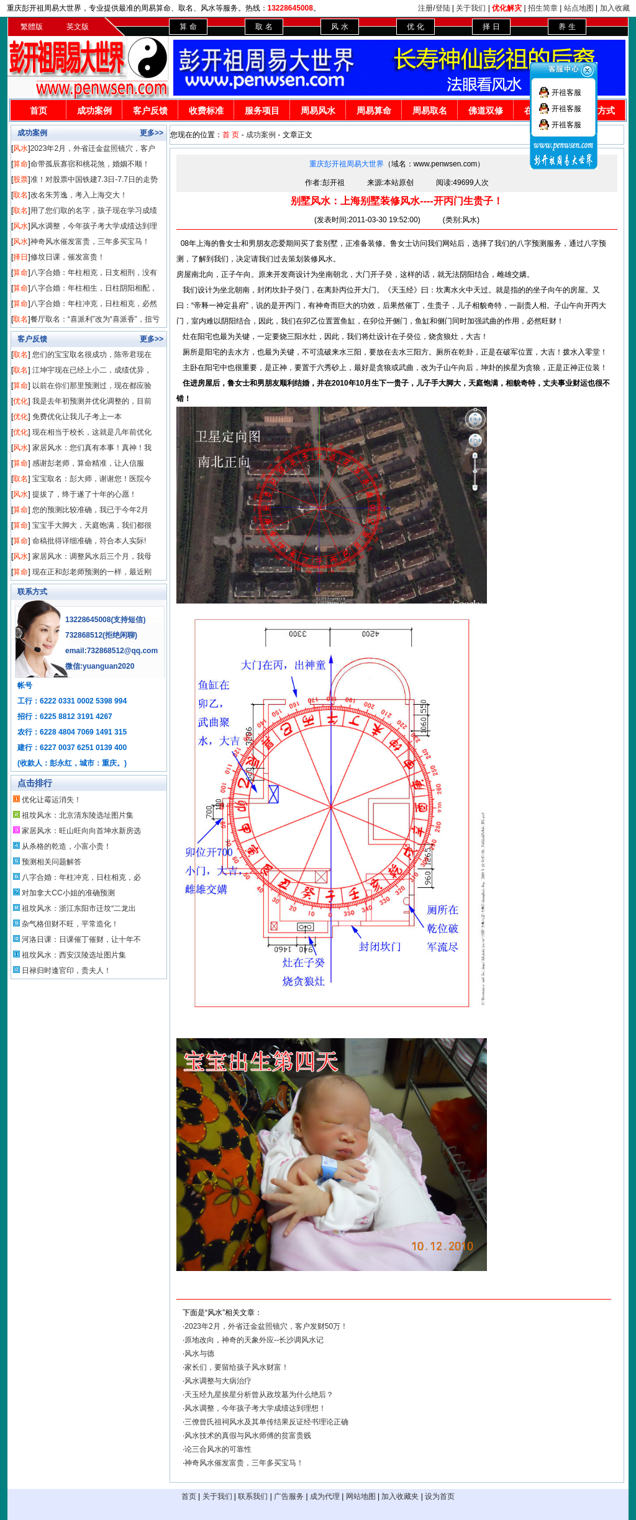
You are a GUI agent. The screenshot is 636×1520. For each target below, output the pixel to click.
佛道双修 (485, 110)
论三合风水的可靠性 (218, 1449)
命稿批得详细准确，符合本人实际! (89, 540)
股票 (20, 179)
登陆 (442, 8)
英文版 (77, 26)
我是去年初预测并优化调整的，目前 (92, 401)
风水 (20, 148)
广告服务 (289, 1496)
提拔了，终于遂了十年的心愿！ (84, 494)
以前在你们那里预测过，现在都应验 (92, 385)
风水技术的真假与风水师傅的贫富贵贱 (247, 1435)
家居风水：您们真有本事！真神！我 (92, 447)
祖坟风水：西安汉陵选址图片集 (74, 955)
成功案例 (94, 110)
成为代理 (325, 1496)
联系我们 (253, 1496)
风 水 (339, 26)
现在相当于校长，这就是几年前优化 (92, 432)
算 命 (187, 26)
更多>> (151, 133)
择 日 (491, 26)
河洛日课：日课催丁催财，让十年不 (81, 939)
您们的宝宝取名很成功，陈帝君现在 (92, 354)
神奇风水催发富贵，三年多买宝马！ (90, 241)
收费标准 (206, 110)
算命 (20, 164)
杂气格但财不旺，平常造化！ (70, 924)
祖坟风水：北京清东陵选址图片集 (78, 815)
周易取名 (429, 110)
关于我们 (471, 8)
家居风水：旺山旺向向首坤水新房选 (81, 830)
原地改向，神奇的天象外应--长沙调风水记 (254, 1340)
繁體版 (31, 26)
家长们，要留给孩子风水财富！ (236, 1367)
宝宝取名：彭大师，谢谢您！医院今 (92, 478)
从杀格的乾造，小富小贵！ (66, 846)
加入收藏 (615, 8)
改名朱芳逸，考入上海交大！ (78, 195)
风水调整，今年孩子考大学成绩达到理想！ (255, 1408)
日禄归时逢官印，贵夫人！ (66, 970)
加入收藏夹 (400, 1496)
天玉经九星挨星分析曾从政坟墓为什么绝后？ (259, 1394)
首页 (38, 110)
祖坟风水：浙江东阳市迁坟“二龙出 (79, 908)
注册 (425, 8)
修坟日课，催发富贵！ (67, 257)
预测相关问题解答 (51, 861)
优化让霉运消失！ (51, 799)
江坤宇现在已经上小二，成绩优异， (92, 370)
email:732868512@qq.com (111, 650)
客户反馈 (150, 110)
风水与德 (199, 1353)
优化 (20, 401)
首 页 (230, 134)
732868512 (83, 635)
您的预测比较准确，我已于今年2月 (90, 509)
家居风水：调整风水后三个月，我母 (92, 556)
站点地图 (579, 8)
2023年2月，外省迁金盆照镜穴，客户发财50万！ (266, 1326)
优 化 (415, 26)
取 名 (263, 26)
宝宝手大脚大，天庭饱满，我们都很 (92, 525)
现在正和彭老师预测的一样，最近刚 (92, 572)
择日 (20, 257)
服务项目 (262, 110)
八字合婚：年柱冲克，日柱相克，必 (81, 877)
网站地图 (361, 1496)
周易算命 (374, 110)
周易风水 (318, 110)
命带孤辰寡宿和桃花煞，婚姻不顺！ (90, 164)
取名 (20, 195)
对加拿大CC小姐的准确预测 (68, 893)
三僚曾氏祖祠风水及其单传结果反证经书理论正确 (266, 1422)
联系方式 (32, 591)
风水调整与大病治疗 (218, 1381)
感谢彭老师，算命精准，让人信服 (88, 463)
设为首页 (440, 1496)
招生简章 (543, 8)
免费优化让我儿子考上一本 (77, 416)
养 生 (566, 26)
